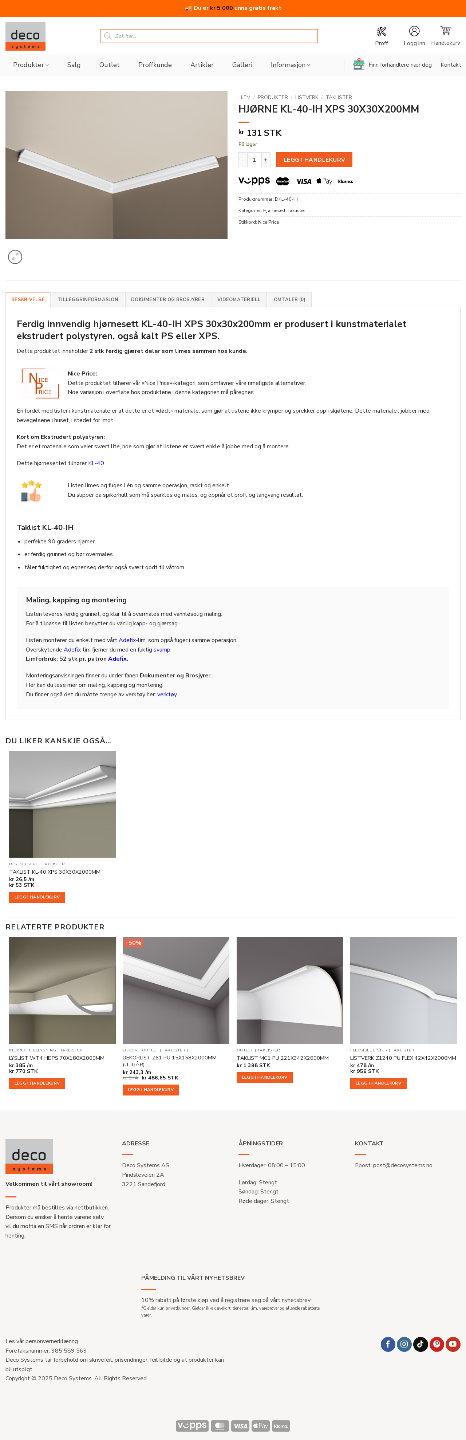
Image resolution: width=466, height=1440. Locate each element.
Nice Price (268, 222)
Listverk (306, 97)
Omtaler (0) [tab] (290, 299)
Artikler (202, 64)
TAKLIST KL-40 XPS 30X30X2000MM (54, 872)
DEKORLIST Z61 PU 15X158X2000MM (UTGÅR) (170, 1061)
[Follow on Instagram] (404, 1344)
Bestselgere (23, 864)
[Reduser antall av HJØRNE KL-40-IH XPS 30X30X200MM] (242, 159)
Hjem (244, 97)
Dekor (130, 1050)
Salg (74, 64)
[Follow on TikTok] (420, 1344)
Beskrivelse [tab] (28, 299)
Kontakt (451, 65)
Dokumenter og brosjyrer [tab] (168, 299)
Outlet (109, 64)
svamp (162, 650)
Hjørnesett (274, 210)
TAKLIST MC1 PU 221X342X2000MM (283, 1058)
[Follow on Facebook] (388, 1344)
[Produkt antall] (254, 159)
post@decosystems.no (403, 1165)
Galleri (242, 64)
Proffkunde (155, 64)
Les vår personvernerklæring (41, 1341)
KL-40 (96, 463)
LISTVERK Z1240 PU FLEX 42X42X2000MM (403, 1058)
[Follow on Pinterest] (437, 1344)
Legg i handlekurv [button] (37, 897)
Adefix (127, 640)
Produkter (31, 64)
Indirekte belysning (32, 1050)
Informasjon (290, 64)
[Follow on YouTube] (453, 1344)
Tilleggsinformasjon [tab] (88, 299)
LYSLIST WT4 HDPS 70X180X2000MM (56, 1058)
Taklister (338, 97)
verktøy (167, 695)
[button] (414, 36)
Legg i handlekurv (314, 160)
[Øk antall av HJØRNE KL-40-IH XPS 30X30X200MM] (266, 159)
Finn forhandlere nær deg (392, 64)
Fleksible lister (369, 1050)
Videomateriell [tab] (239, 299)
